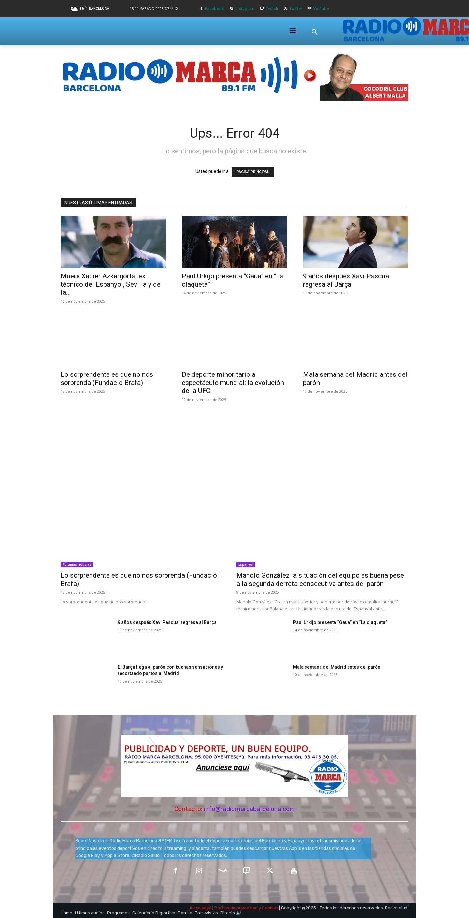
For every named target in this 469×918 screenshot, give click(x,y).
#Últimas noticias (77, 564)
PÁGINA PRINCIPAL (252, 172)
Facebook (214, 8)
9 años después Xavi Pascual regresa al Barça (347, 280)
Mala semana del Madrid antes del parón (336, 667)
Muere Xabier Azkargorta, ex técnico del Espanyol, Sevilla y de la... (111, 284)
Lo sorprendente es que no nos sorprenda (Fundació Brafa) (107, 379)
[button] (315, 32)
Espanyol (245, 564)
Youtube (321, 8)
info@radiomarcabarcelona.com (249, 808)
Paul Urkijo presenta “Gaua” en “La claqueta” (340, 622)
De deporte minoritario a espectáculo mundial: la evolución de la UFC (233, 383)
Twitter (295, 8)
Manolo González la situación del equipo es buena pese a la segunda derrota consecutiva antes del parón (320, 579)
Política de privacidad (236, 907)
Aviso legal (200, 907)
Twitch (272, 8)
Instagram (244, 8)
